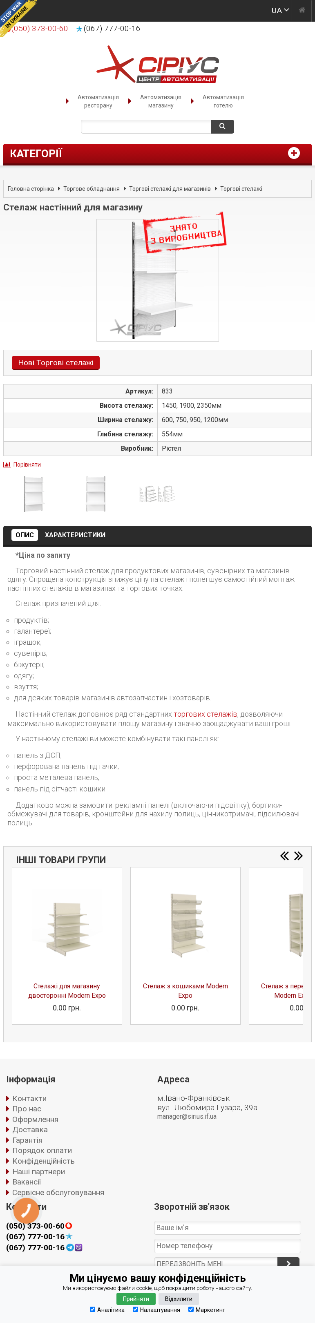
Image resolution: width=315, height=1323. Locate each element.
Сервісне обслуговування (58, 1192)
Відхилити (178, 1299)
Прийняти (136, 1299)
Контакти (29, 1098)
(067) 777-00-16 (112, 28)
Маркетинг (206, 1310)
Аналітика (107, 1310)
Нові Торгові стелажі (56, 362)
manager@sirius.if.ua (187, 1116)
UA (277, 10)
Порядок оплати (42, 1150)
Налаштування (156, 1310)
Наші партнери (38, 1171)
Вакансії (26, 1182)
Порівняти (27, 464)
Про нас (26, 1108)
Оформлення (35, 1119)
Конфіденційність (43, 1161)
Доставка (30, 1129)
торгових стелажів (205, 714)
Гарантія (27, 1140)
